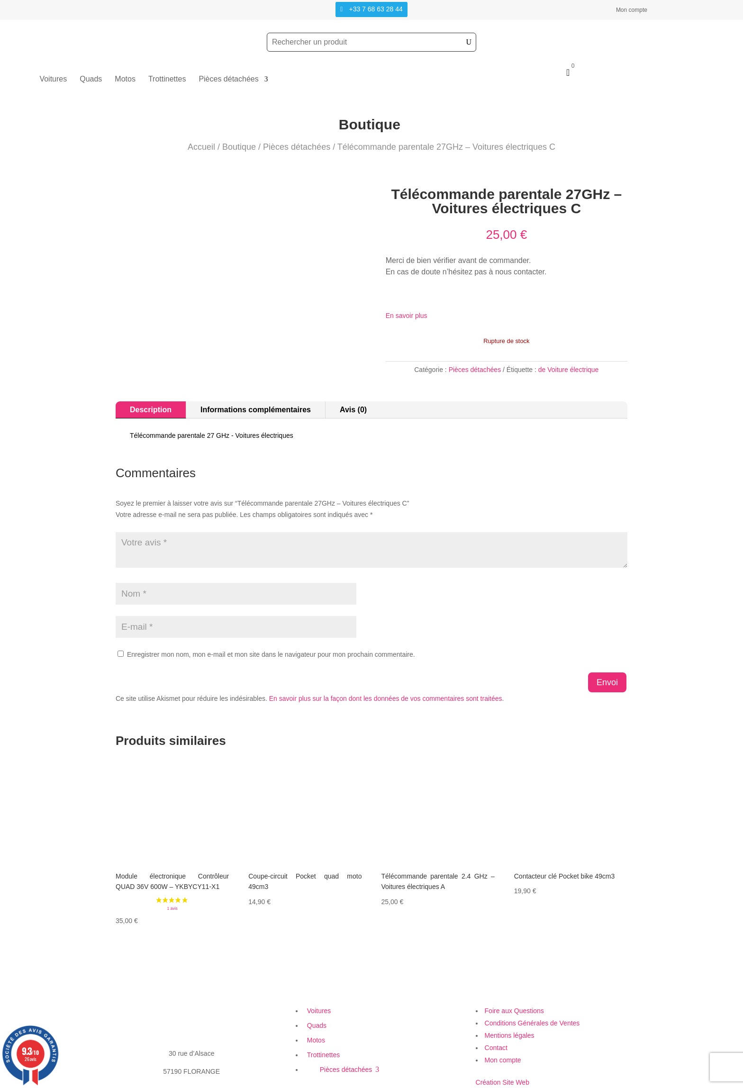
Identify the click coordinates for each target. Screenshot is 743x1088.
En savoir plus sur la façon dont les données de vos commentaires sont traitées (385, 698)
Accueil (201, 147)
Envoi (607, 682)
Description (151, 410)
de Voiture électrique (568, 369)
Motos (125, 79)
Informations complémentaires (255, 410)
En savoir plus (406, 315)
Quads (91, 79)
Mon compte (631, 10)
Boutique (239, 147)
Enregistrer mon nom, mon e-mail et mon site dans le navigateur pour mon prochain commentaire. (271, 654)
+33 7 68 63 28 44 (375, 9)
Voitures (53, 79)
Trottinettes (167, 79)
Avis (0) (353, 410)
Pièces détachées (228, 79)
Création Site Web (502, 1082)
